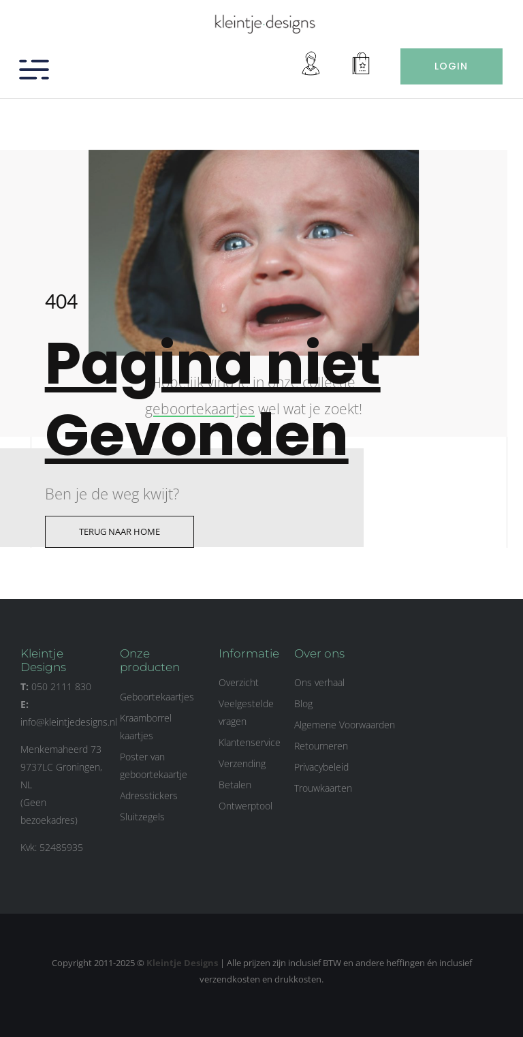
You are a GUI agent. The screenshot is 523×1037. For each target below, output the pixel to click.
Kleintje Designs (182, 963)
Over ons (319, 653)
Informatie (249, 653)
